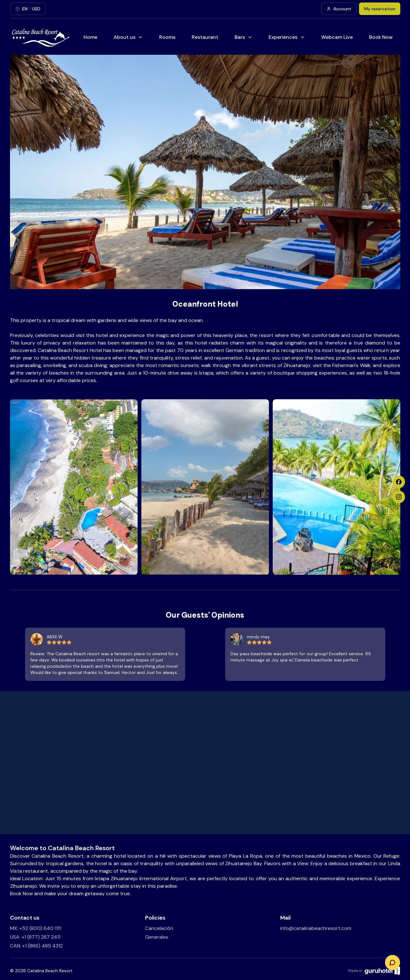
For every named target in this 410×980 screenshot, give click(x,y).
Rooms (167, 37)
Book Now (381, 37)
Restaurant (205, 37)
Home (90, 37)
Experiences (287, 37)
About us (128, 37)
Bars (243, 37)
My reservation (379, 9)
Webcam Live (337, 37)
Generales (156, 937)
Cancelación (159, 928)
